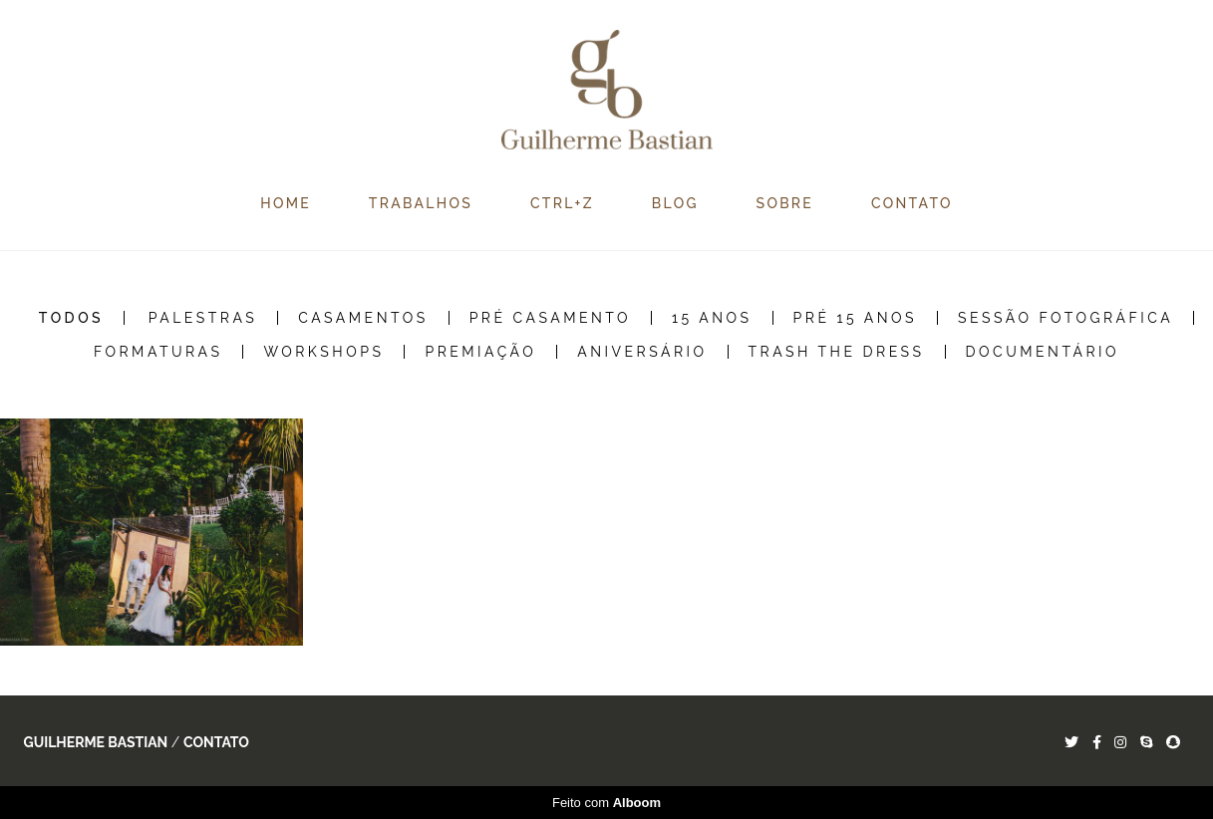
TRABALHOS (420, 203)
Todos (71, 318)
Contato (216, 742)
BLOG (675, 203)
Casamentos (363, 318)
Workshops (323, 352)
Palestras (203, 318)
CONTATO (912, 203)
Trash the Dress (837, 352)
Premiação (480, 352)
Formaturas (158, 352)
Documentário (1043, 352)
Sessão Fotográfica (1065, 318)
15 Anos (712, 318)
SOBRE (785, 203)
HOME (285, 203)
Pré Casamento (550, 318)
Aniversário (642, 352)
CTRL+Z (562, 203)
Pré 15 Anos (855, 318)
